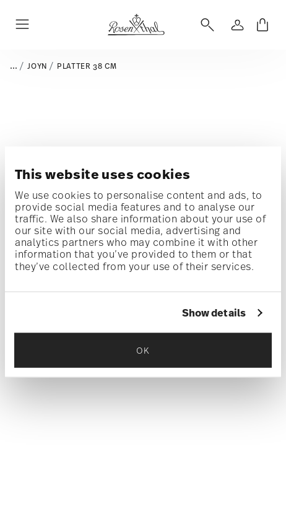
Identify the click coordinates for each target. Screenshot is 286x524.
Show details (214, 312)
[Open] (205, 24)
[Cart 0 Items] (262, 24)
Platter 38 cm (87, 66)
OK (142, 350)
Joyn (36, 66)
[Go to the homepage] (136, 25)
